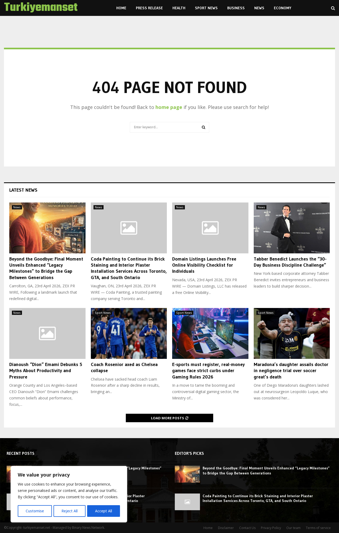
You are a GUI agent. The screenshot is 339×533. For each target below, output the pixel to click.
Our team (293, 528)
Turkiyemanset (41, 8)
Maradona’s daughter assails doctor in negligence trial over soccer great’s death (291, 371)
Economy (282, 8)
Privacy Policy (271, 528)
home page (168, 107)
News (259, 8)
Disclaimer (226, 528)
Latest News (23, 190)
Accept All (103, 510)
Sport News (206, 8)
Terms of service (318, 528)
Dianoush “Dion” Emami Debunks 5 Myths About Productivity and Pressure (45, 371)
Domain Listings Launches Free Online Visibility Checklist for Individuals (204, 265)
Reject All (69, 510)
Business (236, 8)
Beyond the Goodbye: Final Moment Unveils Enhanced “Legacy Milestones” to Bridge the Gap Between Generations (46, 268)
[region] (69, 494)
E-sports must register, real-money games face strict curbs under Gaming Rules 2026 (208, 371)
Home (121, 8)
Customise (34, 510)
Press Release (149, 8)
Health (178, 8)
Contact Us (247, 528)
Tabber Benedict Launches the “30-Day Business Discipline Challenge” (290, 262)
